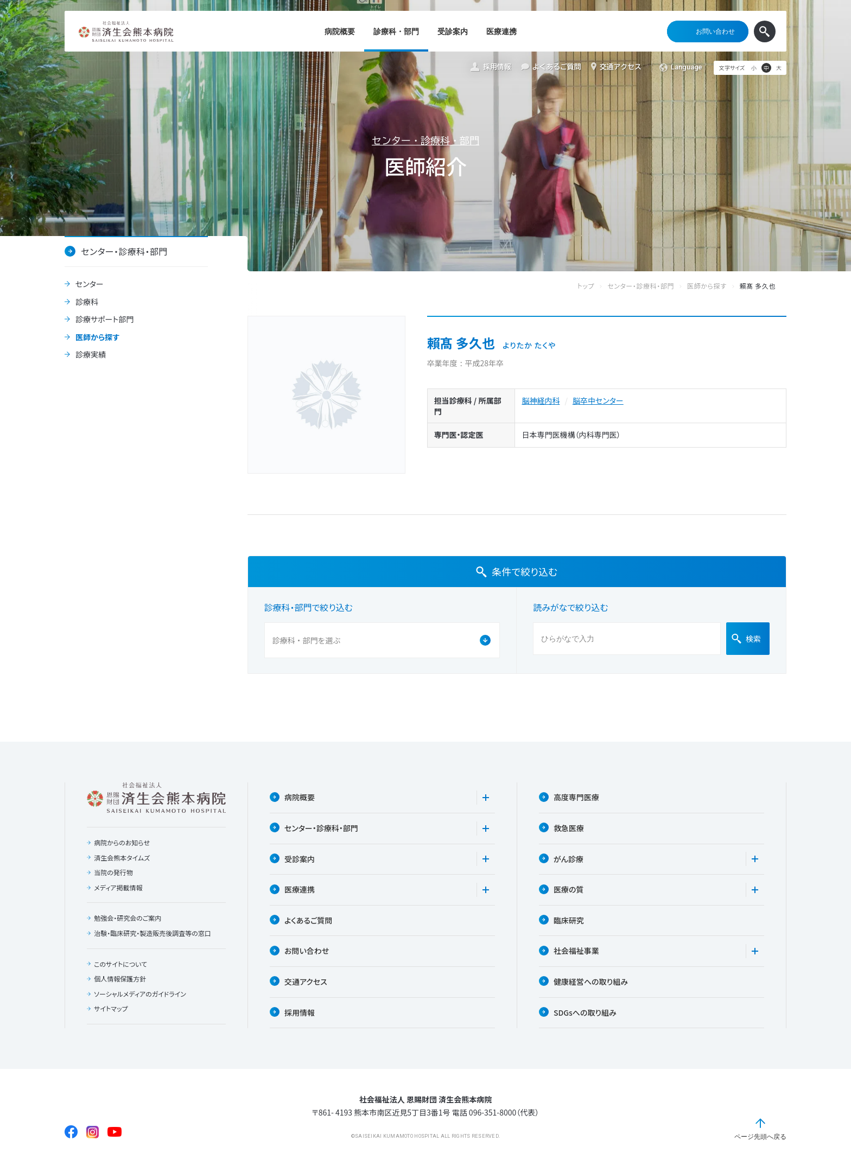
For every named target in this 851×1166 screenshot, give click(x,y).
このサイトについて (120, 964)
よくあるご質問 (551, 67)
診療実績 (90, 355)
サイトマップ (111, 1008)
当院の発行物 (113, 872)
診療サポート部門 (104, 319)
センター (89, 284)
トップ (597, 286)
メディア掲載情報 (118, 887)
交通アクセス (616, 66)
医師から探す (97, 337)
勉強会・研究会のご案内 (127, 918)
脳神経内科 (541, 400)
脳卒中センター (598, 400)
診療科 (86, 302)
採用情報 (491, 67)
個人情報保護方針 (120, 978)
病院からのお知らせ (122, 842)
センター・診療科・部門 (425, 140)
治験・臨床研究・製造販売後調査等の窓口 (152, 933)
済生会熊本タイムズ (122, 857)
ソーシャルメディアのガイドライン (140, 994)
